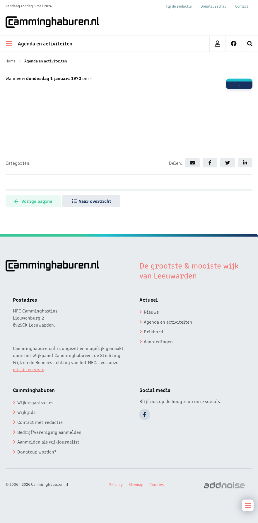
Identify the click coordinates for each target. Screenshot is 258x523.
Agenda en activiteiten (45, 61)
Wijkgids (26, 411)
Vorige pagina (33, 200)
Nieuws (151, 311)
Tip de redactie (179, 6)
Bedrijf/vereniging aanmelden (49, 431)
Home (11, 61)
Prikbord (153, 331)
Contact (241, 6)
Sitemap (136, 484)
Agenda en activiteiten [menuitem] (39, 43)
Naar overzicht (91, 200)
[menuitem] (250, 43)
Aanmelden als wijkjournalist (48, 441)
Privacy (116, 484)
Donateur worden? (36, 451)
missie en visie (28, 369)
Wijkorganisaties (35, 402)
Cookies (156, 484)
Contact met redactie (40, 421)
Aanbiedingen (158, 341)
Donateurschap (213, 6)
